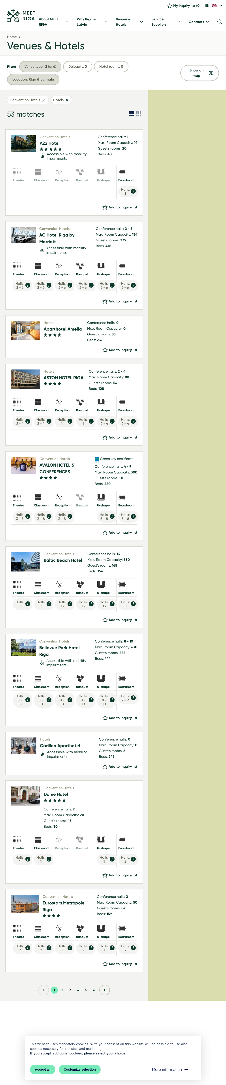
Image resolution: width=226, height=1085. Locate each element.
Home (12, 38)
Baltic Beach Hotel (63, 561)
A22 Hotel (50, 144)
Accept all (43, 1069)
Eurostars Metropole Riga (64, 907)
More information (170, 1069)
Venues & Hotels (46, 46)
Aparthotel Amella (63, 330)
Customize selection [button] (80, 1069)
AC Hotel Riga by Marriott (57, 239)
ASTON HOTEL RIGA (63, 378)
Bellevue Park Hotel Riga (59, 652)
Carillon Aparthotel (60, 746)
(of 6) (40, 67)
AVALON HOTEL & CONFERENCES (57, 469)
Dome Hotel (56, 795)
